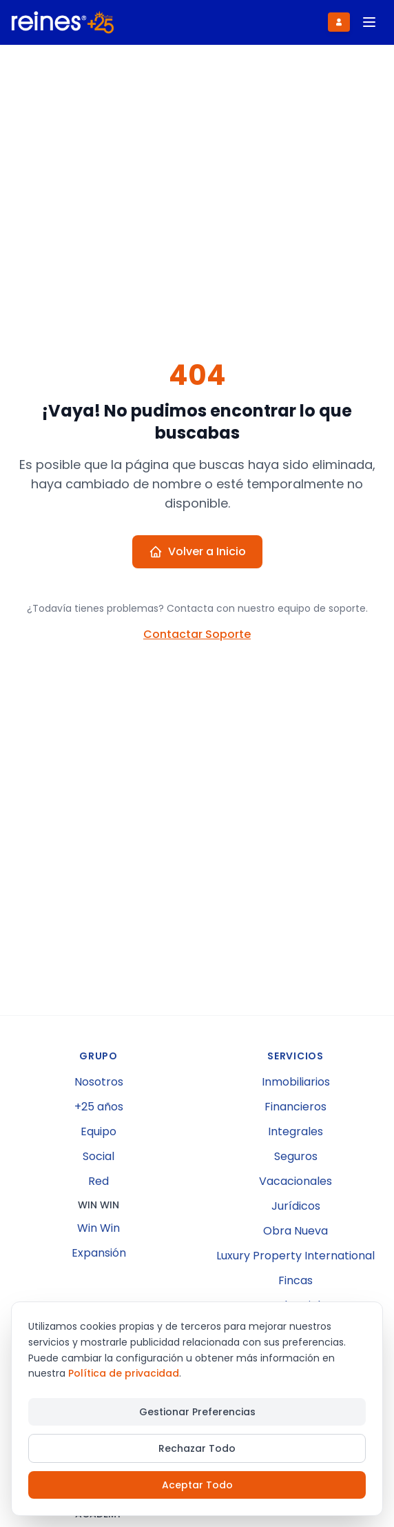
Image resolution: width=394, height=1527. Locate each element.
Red (98, 1181)
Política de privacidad (123, 1373)
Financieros (295, 1107)
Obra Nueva (295, 1231)
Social (98, 1156)
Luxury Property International (295, 1256)
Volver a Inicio (197, 551)
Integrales (295, 1131)
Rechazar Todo (197, 1448)
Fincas (295, 1280)
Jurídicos (295, 1206)
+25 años (98, 1107)
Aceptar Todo (197, 1485)
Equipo (98, 1131)
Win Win (98, 1228)
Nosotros (98, 1082)
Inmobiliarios (296, 1082)
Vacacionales (295, 1181)
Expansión (99, 1253)
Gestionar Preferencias (197, 1412)
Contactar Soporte (197, 634)
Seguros (296, 1156)
